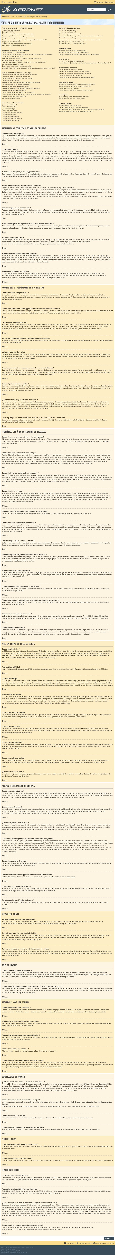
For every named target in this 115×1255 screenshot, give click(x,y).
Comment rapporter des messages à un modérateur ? (18, 92)
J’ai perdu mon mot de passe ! (11, 42)
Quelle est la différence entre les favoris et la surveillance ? (77, 84)
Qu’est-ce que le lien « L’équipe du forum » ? (72, 43)
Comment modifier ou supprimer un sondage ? (16, 84)
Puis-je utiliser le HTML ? (9, 107)
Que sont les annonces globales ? (12, 112)
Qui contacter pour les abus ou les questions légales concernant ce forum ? (82, 109)
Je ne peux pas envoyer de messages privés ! (73, 50)
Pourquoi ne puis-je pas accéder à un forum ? (16, 86)
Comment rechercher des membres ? (70, 75)
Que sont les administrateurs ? (68, 30)
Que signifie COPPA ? (8, 32)
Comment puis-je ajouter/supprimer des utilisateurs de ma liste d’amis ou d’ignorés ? (85, 63)
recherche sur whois (19, 1207)
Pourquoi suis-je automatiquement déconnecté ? (17, 43)
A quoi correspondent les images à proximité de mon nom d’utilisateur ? (24, 62)
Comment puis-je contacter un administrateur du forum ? (76, 111)
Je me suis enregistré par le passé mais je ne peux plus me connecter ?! (24, 40)
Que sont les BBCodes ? (9, 105)
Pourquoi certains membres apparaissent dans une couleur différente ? (80, 40)
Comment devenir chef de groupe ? (69, 38)
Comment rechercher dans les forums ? (71, 69)
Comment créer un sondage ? (11, 80)
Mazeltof (14, 1251)
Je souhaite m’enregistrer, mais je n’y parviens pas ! (18, 34)
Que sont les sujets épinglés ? (11, 116)
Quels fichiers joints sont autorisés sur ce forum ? (74, 96)
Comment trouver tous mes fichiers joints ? (72, 99)
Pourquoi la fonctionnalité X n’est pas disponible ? (74, 107)
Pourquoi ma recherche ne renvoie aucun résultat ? (74, 71)
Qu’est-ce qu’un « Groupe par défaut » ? (71, 42)
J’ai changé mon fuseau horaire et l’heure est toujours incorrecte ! (22, 58)
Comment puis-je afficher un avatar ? (13, 64)
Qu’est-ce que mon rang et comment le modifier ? (17, 66)
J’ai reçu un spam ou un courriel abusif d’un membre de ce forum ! (79, 54)
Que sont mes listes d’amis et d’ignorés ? (71, 61)
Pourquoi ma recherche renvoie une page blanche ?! (75, 73)
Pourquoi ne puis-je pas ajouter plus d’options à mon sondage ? (21, 82)
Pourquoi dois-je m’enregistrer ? (12, 30)
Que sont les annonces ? (9, 114)
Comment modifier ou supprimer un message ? (16, 76)
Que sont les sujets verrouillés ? (12, 118)
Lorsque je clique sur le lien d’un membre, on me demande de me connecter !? (28, 68)
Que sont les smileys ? (9, 109)
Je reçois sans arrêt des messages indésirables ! (74, 52)
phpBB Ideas (103, 1191)
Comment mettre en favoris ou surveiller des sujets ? (75, 86)
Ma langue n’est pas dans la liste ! (12, 60)
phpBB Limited (56, 1177)
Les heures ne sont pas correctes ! (12, 56)
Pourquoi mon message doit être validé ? (14, 96)
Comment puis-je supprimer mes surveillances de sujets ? (76, 90)
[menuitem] (14, 2)
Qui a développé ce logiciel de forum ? (70, 105)
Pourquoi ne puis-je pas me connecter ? (14, 38)
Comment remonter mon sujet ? (12, 98)
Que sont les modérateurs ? (67, 32)
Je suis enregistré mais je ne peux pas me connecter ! (18, 36)
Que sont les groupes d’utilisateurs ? (70, 34)
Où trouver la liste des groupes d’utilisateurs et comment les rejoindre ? (81, 36)
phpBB (32, 358)
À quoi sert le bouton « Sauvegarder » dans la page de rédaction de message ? (26, 94)
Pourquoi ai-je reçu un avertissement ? (14, 90)
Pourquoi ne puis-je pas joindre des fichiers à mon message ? (21, 88)
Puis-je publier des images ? (10, 110)
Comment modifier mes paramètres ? (13, 52)
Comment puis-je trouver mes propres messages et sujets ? (77, 77)
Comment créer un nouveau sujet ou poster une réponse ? (20, 74)
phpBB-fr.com (11, 1249)
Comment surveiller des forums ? (69, 88)
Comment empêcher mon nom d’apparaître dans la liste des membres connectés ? (27, 54)
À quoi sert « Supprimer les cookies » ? (14, 45)
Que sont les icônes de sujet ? (11, 120)
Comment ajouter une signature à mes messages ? (17, 78)
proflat (6, 1251)
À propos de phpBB (74, 1179)
